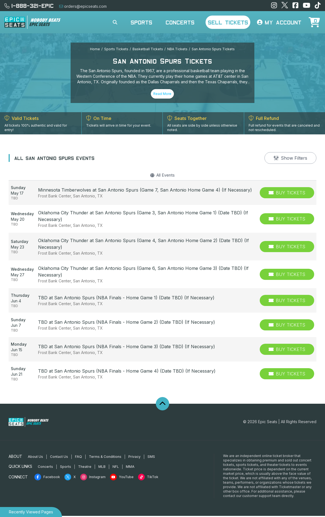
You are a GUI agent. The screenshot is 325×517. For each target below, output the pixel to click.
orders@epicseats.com (83, 6)
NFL (115, 468)
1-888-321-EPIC (29, 5)
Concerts (180, 22)
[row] (162, 194)
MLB (102, 468)
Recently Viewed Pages (31, 512)
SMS (151, 458)
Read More (162, 94)
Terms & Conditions (105, 458)
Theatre (84, 468)
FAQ (78, 458)
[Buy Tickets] (287, 194)
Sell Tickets (228, 22)
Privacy (134, 458)
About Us (35, 458)
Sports (141, 22)
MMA (130, 468)
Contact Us (59, 458)
